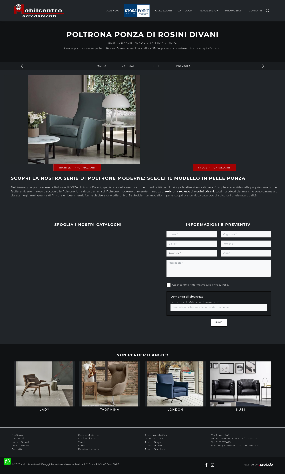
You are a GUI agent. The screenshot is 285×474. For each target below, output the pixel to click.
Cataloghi (185, 10)
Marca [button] (101, 66)
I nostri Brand (20, 442)
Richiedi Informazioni (77, 167)
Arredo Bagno (153, 442)
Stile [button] (156, 66)
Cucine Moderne (88, 435)
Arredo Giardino (155, 449)
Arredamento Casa (132, 43)
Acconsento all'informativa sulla (200, 284)
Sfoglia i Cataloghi (214, 167)
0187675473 (223, 442)
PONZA (172, 43)
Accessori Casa (154, 438)
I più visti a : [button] (183, 66)
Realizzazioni (209, 10)
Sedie (81, 445)
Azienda (113, 10)
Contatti (255, 10)
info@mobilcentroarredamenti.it (238, 445)
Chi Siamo (18, 435)
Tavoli (81, 442)
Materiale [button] (128, 66)
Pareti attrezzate (88, 449)
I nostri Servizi (20, 445)
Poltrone (156, 43)
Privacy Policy (220, 284)
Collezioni (163, 10)
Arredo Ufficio (153, 445)
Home (112, 43)
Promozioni (234, 10)
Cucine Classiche (88, 438)
